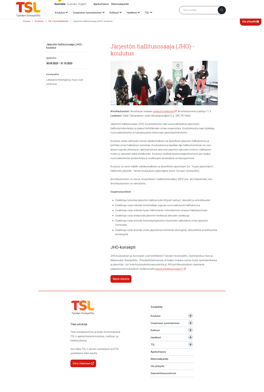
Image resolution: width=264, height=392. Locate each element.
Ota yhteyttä (250, 21)
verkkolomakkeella (163, 111)
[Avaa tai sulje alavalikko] (190, 315)
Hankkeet (156, 337)
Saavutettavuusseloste (163, 373)
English (82, 4)
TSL (153, 344)
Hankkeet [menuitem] (132, 12)
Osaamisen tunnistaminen (165, 323)
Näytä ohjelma (121, 279)
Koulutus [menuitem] (60, 12)
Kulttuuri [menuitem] (114, 12)
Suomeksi (59, 4)
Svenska (72, 4)
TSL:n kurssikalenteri (58, 21)
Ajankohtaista (101, 4)
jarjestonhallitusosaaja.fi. (169, 268)
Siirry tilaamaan (83, 363)
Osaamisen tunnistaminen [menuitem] (87, 12)
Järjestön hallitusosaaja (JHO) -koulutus (92, 21)
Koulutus (39, 21)
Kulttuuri (155, 330)
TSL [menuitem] (147, 12)
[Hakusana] (202, 10)
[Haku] (222, 10)
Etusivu (26, 21)
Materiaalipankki (120, 4)
